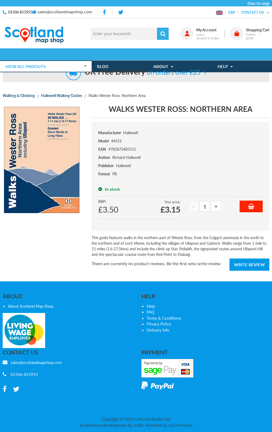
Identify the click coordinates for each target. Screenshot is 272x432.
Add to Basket (251, 206)
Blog (105, 54)
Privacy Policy (159, 323)
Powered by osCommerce (169, 425)
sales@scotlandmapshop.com (64, 11)
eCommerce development (103, 425)
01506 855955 (20, 12)
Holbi (138, 425)
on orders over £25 (142, 72)
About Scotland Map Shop (30, 306)
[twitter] (121, 12)
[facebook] (105, 12)
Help (151, 306)
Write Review (249, 264)
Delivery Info (158, 330)
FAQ (150, 312)
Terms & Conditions (164, 318)
